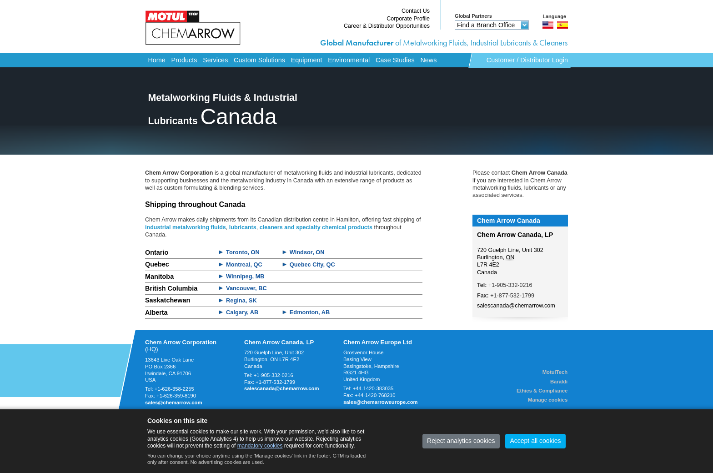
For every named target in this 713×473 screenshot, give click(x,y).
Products (184, 60)
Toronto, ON (243, 252)
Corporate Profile (408, 18)
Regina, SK (241, 300)
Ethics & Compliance (542, 390)
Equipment (306, 60)
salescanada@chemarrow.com (516, 305)
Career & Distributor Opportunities (387, 26)
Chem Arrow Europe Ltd (377, 342)
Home (156, 60)
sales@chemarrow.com (173, 402)
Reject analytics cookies (461, 440)
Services (215, 60)
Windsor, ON (307, 252)
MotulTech (555, 372)
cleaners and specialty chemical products (316, 227)
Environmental (349, 60)
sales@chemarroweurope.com (380, 402)
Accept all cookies (535, 440)
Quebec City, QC (312, 264)
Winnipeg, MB (245, 276)
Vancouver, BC (246, 288)
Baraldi (558, 381)
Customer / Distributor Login (527, 60)
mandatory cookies (260, 446)
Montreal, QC (244, 264)
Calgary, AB (242, 312)
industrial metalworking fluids (185, 227)
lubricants (242, 227)
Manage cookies (547, 400)
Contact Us (416, 11)
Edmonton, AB (310, 312)
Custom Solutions (259, 60)
